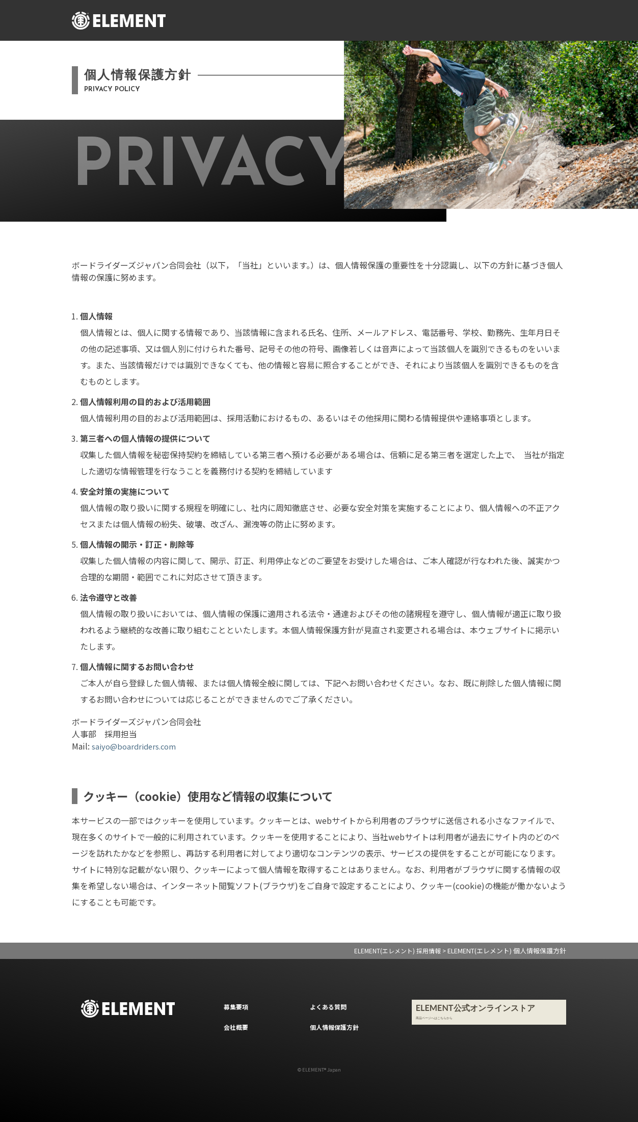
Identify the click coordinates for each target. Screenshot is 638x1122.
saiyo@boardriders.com (137, 746)
